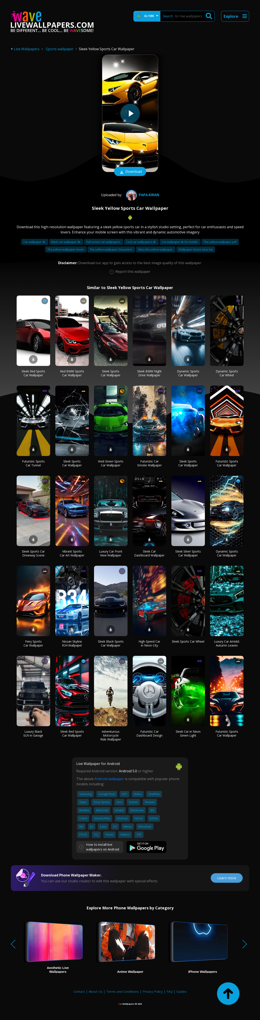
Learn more (226, 878)
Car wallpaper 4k (34, 242)
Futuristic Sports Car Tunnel (33, 463)
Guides (181, 991)
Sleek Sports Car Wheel (188, 641)
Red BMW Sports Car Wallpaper (72, 373)
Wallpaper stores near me (196, 249)
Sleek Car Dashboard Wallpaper (149, 553)
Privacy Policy (152, 991)
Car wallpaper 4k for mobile (180, 242)
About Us (95, 991)
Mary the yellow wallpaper (155, 249)
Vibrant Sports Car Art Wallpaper (72, 553)
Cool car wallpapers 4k (141, 242)
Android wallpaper (109, 778)
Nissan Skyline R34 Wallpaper (72, 643)
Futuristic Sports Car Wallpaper (226, 463)
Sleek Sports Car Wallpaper (110, 373)
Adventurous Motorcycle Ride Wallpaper (110, 735)
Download (130, 172)
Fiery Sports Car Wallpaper (33, 643)
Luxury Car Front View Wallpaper (110, 553)
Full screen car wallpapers (103, 242)
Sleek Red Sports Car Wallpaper (33, 373)
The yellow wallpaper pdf (220, 242)
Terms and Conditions (122, 991)
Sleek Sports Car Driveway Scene (33, 553)
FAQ (169, 991)
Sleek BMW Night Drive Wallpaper (149, 373)
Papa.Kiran (142, 194)
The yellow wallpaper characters (111, 249)
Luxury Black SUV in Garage (33, 733)
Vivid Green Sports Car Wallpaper (110, 463)
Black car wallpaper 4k (66, 242)
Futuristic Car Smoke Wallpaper (149, 463)
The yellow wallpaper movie (66, 249)
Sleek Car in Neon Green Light (188, 733)
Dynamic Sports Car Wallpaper (188, 373)
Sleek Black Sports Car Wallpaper (111, 643)
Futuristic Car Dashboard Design (149, 733)
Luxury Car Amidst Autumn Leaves (226, 643)
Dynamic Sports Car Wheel (227, 373)
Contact (79, 991)
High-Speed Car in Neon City (149, 643)
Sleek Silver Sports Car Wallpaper (188, 553)
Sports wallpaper (59, 49)
